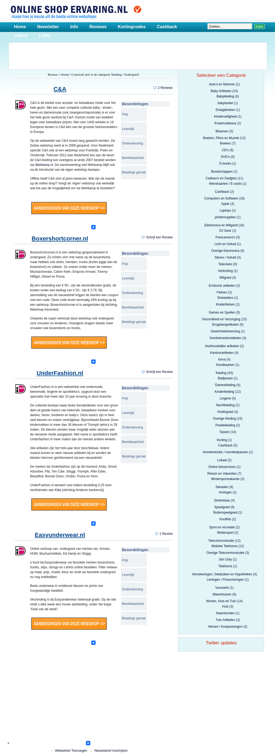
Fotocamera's (225, 237)
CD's (225, 150)
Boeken (225, 143)
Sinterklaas (222, 500)
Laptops (225, 210)
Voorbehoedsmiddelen (225, 338)
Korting (222, 440)
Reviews (98, 26)
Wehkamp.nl (44, 165)
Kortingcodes (132, 26)
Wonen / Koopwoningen (225, 626)
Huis (225, 606)
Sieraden (221, 487)
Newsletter (48, 26)
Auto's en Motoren (222, 84)
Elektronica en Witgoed (220, 225)
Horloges (225, 492)
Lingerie (225, 398)
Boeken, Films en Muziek (221, 138)
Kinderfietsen (225, 304)
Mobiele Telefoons (224, 546)
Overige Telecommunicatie (225, 553)
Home (20, 26)
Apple (225, 204)
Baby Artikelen (221, 91)
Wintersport (225, 533)
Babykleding (225, 96)
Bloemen (222, 131)
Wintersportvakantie (225, 479)
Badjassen (225, 378)
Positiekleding (225, 425)
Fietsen (222, 292)
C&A (59, 89)
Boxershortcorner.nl (60, 238)
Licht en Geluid (225, 244)
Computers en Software (221, 198)
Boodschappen (222, 171)
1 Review (166, 534)
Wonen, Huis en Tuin (221, 601)
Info (74, 26)
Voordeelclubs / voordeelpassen (225, 452)
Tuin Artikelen (225, 620)
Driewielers (225, 298)
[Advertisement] (138, 55)
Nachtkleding (225, 405)
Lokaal (21, 35)
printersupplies (225, 217)
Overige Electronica (225, 251)
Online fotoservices (222, 467)
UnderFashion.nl (60, 373)
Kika (58, 490)
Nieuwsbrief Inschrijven (111, 751)
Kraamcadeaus (225, 123)
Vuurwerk (222, 588)
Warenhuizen (221, 594)
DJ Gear (225, 230)
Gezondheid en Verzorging (221, 319)
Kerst (222, 359)
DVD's (225, 157)
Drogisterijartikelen (225, 324)
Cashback (167, 26)
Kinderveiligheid (225, 116)
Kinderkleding (224, 392)
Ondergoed (225, 412)
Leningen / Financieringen (225, 579)
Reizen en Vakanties (222, 473)
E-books (225, 163)
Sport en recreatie (222, 527)
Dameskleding (225, 385)
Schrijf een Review (159, 237)
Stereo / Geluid (225, 257)
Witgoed (225, 277)
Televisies (225, 264)
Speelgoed (222, 507)
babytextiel (225, 103)
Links (44, 35)
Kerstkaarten (225, 365)
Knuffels (225, 519)
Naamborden (225, 613)
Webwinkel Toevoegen (71, 751)
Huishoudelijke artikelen (222, 346)
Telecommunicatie (221, 541)
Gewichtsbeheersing (225, 331)
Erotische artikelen (222, 286)
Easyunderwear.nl (60, 535)
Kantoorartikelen (222, 353)
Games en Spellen (222, 312)
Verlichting (225, 271)
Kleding (116, 74)
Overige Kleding (224, 418)
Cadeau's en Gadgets (221, 178)
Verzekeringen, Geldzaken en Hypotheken (222, 574)
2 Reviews (165, 88)
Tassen (224, 432)
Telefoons (225, 566)
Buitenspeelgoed (225, 512)
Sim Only (225, 559)
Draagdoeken (225, 110)
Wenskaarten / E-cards (225, 184)
